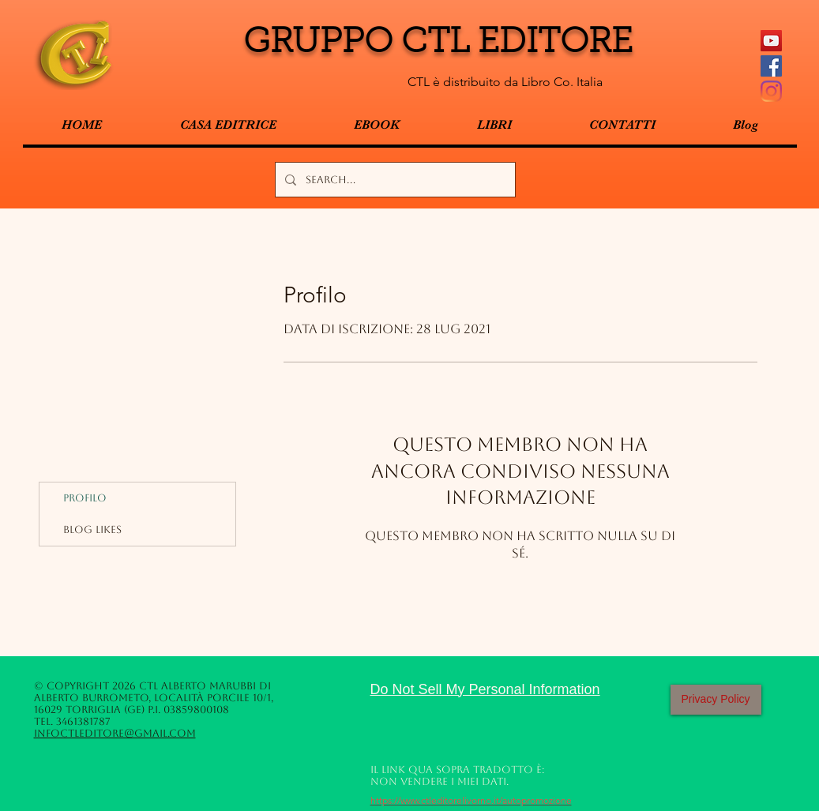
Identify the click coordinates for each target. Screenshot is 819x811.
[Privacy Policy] (716, 700)
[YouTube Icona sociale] (771, 40)
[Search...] (394, 180)
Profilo (85, 498)
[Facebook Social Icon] (771, 66)
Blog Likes (92, 529)
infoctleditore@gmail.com (115, 733)
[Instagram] (771, 91)
